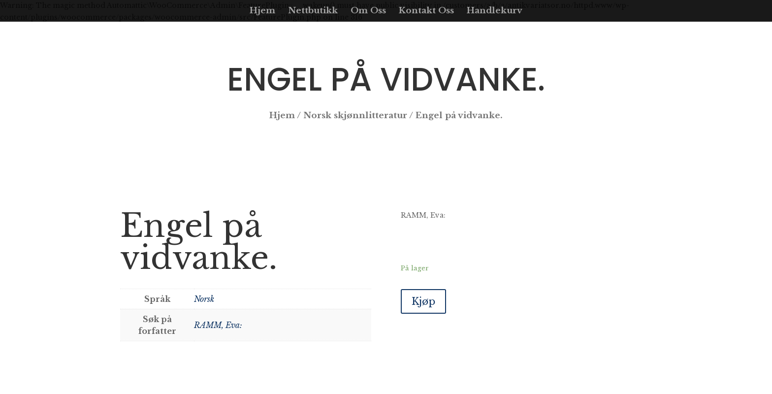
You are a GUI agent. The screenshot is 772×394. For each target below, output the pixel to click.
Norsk (204, 299)
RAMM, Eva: (218, 325)
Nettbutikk (313, 11)
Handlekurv (494, 11)
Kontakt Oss (426, 11)
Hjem (262, 11)
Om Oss (368, 11)
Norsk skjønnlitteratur (355, 115)
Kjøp (423, 301)
